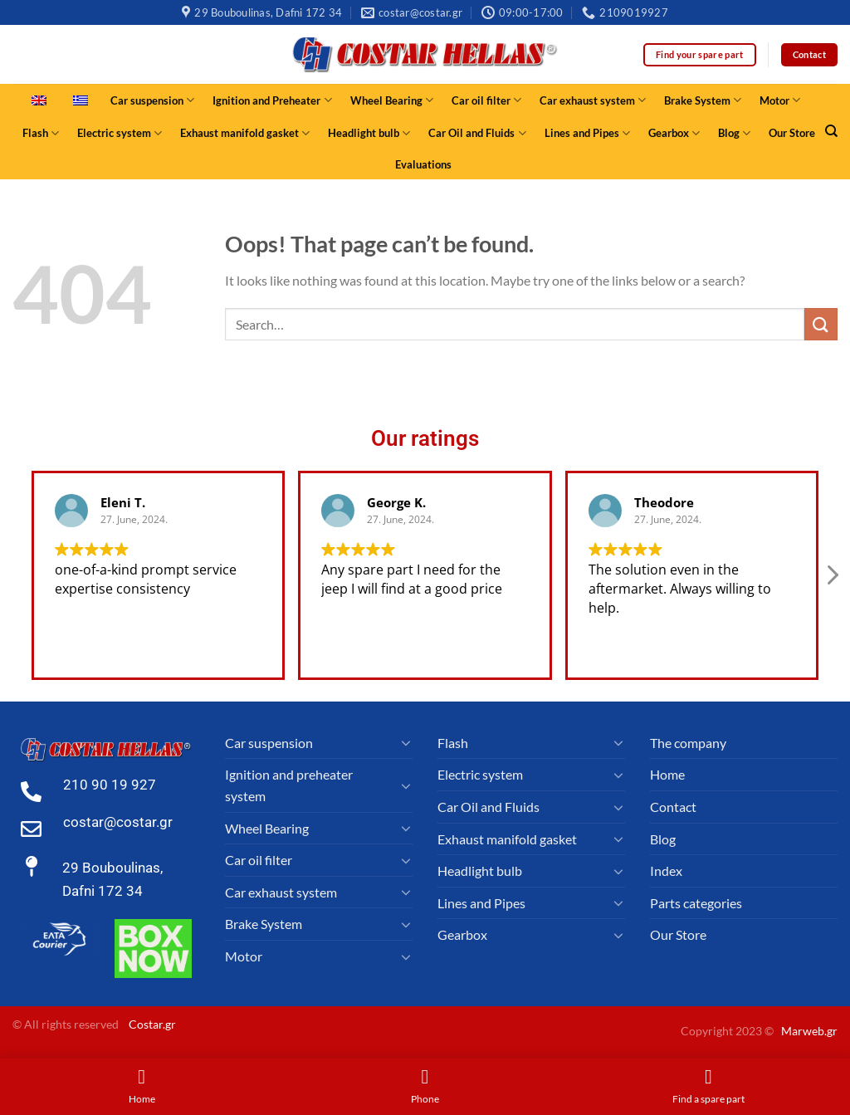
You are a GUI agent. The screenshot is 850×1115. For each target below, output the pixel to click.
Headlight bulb (369, 133)
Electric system (119, 133)
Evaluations (423, 164)
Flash (40, 133)
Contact (673, 806)
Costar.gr (152, 1024)
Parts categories (696, 903)
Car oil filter (486, 100)
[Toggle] (406, 742)
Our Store (792, 132)
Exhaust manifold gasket (245, 133)
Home (667, 774)
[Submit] (821, 324)
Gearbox (674, 133)
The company (688, 743)
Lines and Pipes (587, 133)
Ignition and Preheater (271, 100)
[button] (831, 579)
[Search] (831, 131)
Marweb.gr (809, 1031)
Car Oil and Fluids (476, 133)
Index (666, 870)
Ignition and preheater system (289, 785)
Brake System (702, 100)
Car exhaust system (593, 100)
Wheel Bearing (391, 100)
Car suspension (152, 100)
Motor (780, 100)
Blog (734, 133)
